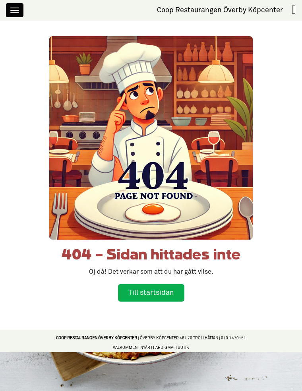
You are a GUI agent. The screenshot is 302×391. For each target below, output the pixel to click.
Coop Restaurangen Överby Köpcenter (220, 10)
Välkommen (125, 347)
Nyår (145, 347)
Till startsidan (151, 292)
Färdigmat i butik (171, 347)
